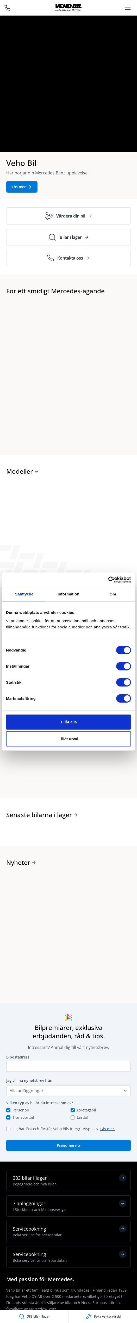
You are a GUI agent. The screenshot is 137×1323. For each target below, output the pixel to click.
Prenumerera (68, 1145)
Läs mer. (107, 1128)
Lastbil (82, 1117)
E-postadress (17, 1057)
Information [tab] (68, 594)
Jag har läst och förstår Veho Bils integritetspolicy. (64, 1128)
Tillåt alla (68, 722)
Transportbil (23, 1117)
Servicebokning (69, 1231)
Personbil (21, 1110)
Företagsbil (86, 1110)
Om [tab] (112, 594)
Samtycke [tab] (24, 594)
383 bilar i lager (69, 1180)
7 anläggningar (69, 1206)
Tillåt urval (68, 739)
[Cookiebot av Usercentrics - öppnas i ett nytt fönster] (108, 579)
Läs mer (22, 186)
